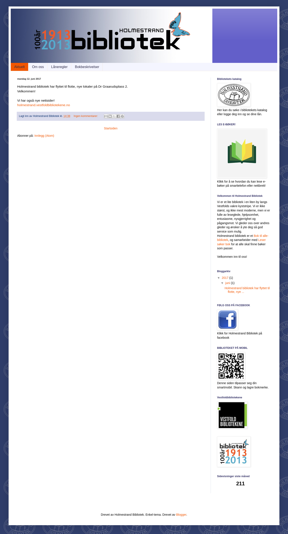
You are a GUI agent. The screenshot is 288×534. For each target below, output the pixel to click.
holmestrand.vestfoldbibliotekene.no (43, 105)
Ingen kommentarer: (86, 116)
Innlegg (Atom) (44, 135)
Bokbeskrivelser (87, 67)
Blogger (181, 514)
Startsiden (110, 128)
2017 (225, 277)
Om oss (38, 67)
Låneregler (59, 67)
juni (228, 283)
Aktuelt (19, 67)
